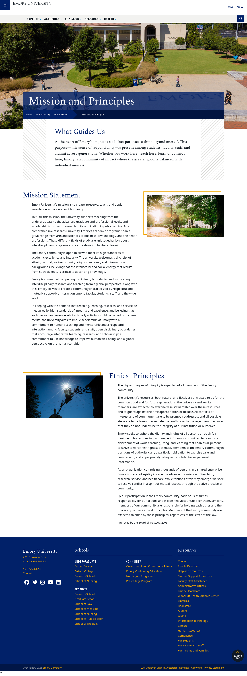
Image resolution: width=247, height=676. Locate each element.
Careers (182, 626)
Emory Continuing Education (144, 571)
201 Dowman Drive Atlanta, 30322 (35, 559)
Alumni (182, 611)
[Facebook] (27, 582)
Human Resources (189, 631)
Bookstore (184, 606)
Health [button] (109, 19)
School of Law (83, 604)
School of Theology (86, 624)
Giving (182, 616)
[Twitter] (35, 582)
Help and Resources (190, 571)
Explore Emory (43, 114)
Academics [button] (52, 19)
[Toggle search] (240, 18)
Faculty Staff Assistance (192, 581)
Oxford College (84, 571)
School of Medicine (86, 609)
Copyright (196, 667)
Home (29, 114)
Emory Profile (60, 114)
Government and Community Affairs (149, 566)
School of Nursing (86, 581)
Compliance (185, 636)
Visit (231, 7)
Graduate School (85, 599)
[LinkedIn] (58, 582)
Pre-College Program (139, 581)
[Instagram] (42, 582)
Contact (182, 561)
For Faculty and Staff (190, 646)
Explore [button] (33, 19)
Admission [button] (72, 19)
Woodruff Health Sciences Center (198, 596)
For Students (186, 641)
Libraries (183, 601)
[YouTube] (50, 582)
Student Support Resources (195, 576)
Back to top (238, 654)
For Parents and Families (193, 651)
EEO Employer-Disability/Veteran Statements (165, 667)
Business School (85, 576)
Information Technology (193, 621)
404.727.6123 (32, 569)
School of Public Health (89, 619)
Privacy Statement (214, 667)
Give (240, 7)
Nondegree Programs (139, 576)
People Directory (188, 566)
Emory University (52, 667)
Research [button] (92, 19)
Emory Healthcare (189, 591)
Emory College (84, 566)
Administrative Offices (192, 586)
